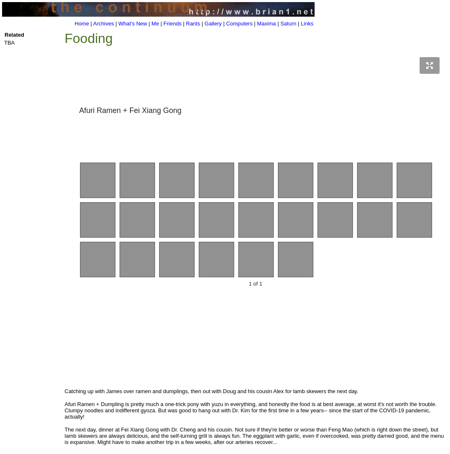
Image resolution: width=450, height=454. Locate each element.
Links (307, 23)
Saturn (288, 23)
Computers (239, 23)
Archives (103, 23)
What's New (132, 23)
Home (82, 23)
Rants (193, 23)
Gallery (213, 23)
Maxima (266, 23)
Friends (172, 23)
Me (155, 23)
